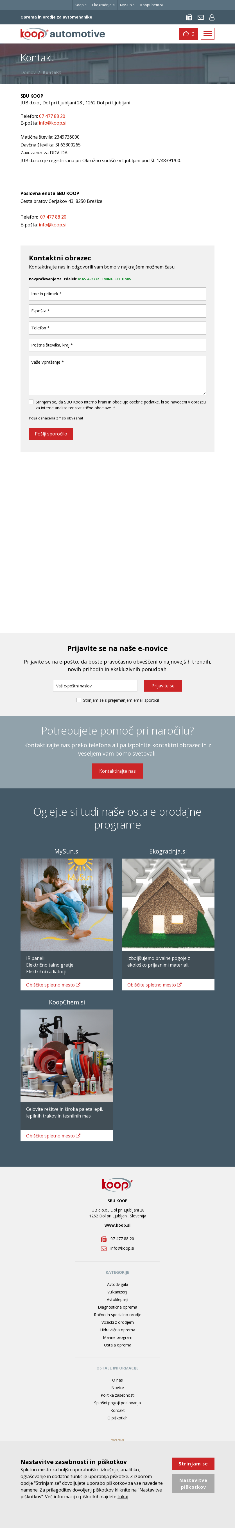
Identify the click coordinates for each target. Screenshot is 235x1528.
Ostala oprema (117, 1345)
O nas (117, 1380)
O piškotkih (117, 1418)
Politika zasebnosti (118, 1395)
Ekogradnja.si (103, 4)
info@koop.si (52, 225)
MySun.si (127, 4)
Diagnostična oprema (117, 1307)
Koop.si (81, 4)
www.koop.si (117, 1225)
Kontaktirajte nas (117, 771)
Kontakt (117, 1410)
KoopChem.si (151, 4)
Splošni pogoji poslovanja (117, 1402)
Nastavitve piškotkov (193, 1483)
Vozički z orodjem (117, 1322)
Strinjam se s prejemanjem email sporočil (121, 700)
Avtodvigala (117, 1284)
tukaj (123, 1496)
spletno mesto (53, 985)
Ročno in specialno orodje (117, 1314)
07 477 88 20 (53, 217)
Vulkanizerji (117, 1292)
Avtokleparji (117, 1299)
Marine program (117, 1337)
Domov (28, 72)
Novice (117, 1387)
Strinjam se (193, 1464)
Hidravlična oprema (117, 1329)
